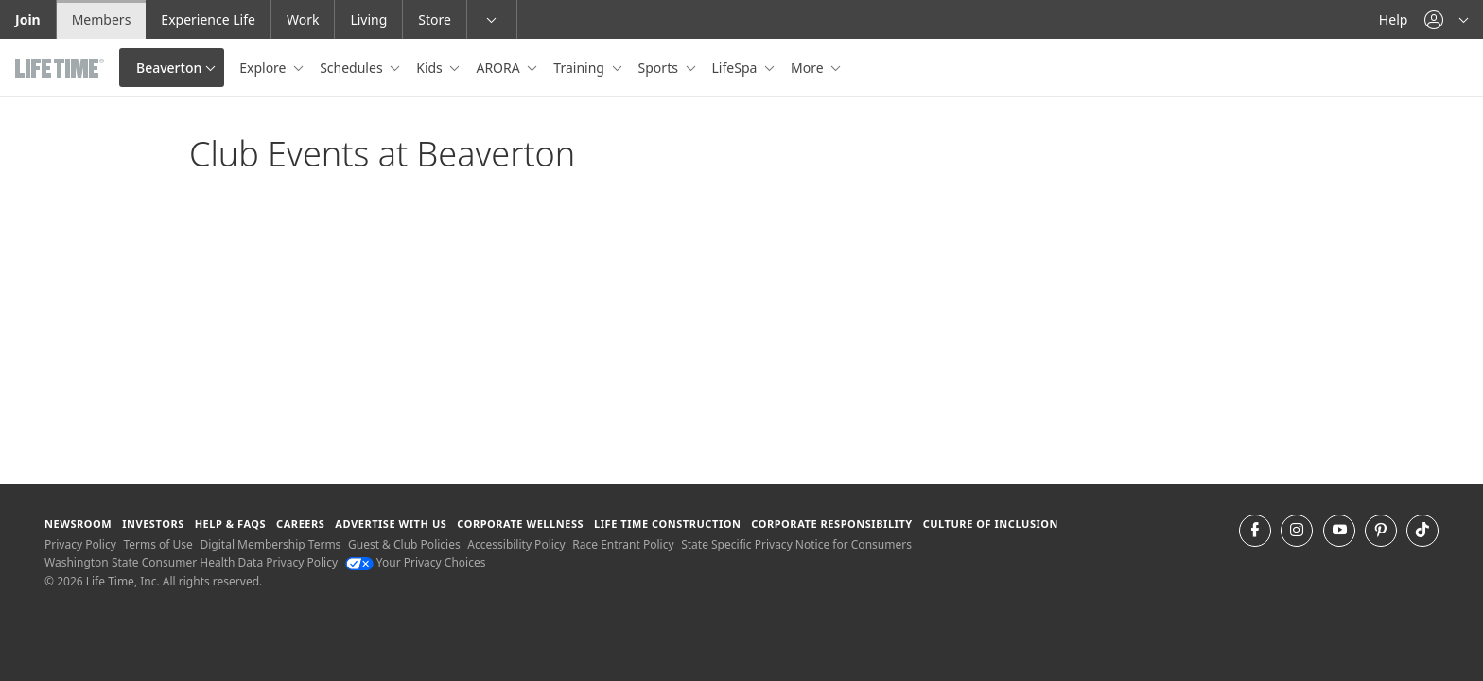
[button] (1446, 19)
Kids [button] (430, 68)
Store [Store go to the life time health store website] (434, 19)
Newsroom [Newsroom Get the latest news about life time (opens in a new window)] (78, 523)
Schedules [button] (353, 68)
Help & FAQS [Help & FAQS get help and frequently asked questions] (231, 523)
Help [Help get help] (1393, 19)
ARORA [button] (499, 68)
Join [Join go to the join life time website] (28, 19)
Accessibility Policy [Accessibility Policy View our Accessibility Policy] (516, 544)
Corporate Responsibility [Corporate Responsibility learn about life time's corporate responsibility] (831, 523)
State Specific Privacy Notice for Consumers (796, 544)
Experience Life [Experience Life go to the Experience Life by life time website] (208, 19)
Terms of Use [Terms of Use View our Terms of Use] (157, 544)
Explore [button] (264, 68)
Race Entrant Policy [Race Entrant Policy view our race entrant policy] (622, 544)
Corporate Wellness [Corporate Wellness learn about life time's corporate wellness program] (520, 523)
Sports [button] (660, 68)
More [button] (809, 68)
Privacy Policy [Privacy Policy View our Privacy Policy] (80, 544)
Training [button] (580, 68)
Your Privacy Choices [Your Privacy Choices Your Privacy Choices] (415, 562)
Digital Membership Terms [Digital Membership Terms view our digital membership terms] (270, 544)
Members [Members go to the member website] (101, 19)
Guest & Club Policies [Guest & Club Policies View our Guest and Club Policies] (404, 544)
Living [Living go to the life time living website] (368, 19)
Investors (153, 523)
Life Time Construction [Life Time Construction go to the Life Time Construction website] (667, 523)
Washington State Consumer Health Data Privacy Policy (191, 562)
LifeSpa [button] (736, 68)
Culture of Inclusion (990, 523)
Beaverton (168, 68)
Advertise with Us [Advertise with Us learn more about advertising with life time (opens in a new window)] (390, 523)
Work (303, 19)
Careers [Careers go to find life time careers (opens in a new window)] (300, 523)
